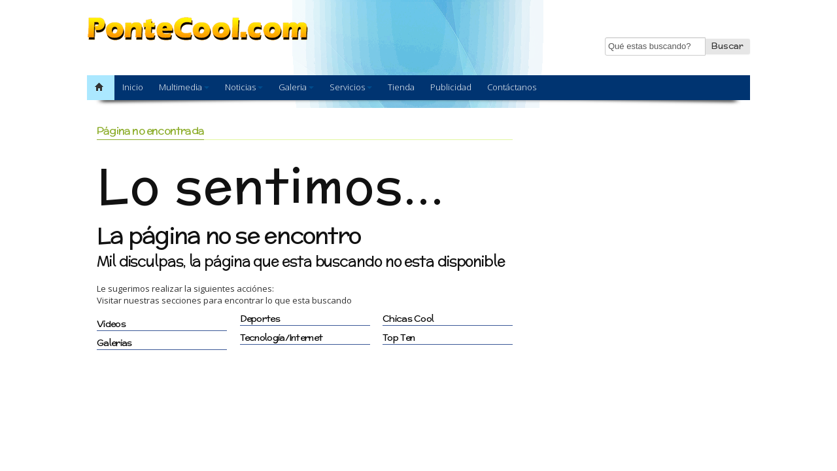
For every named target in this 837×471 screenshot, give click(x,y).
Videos (111, 323)
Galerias (114, 342)
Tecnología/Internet (281, 337)
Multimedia (184, 87)
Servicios (351, 87)
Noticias (244, 87)
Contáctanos (511, 87)
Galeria (296, 87)
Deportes (260, 318)
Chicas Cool (408, 318)
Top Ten (399, 337)
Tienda (401, 87)
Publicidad (450, 87)
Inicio (132, 87)
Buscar (727, 46)
